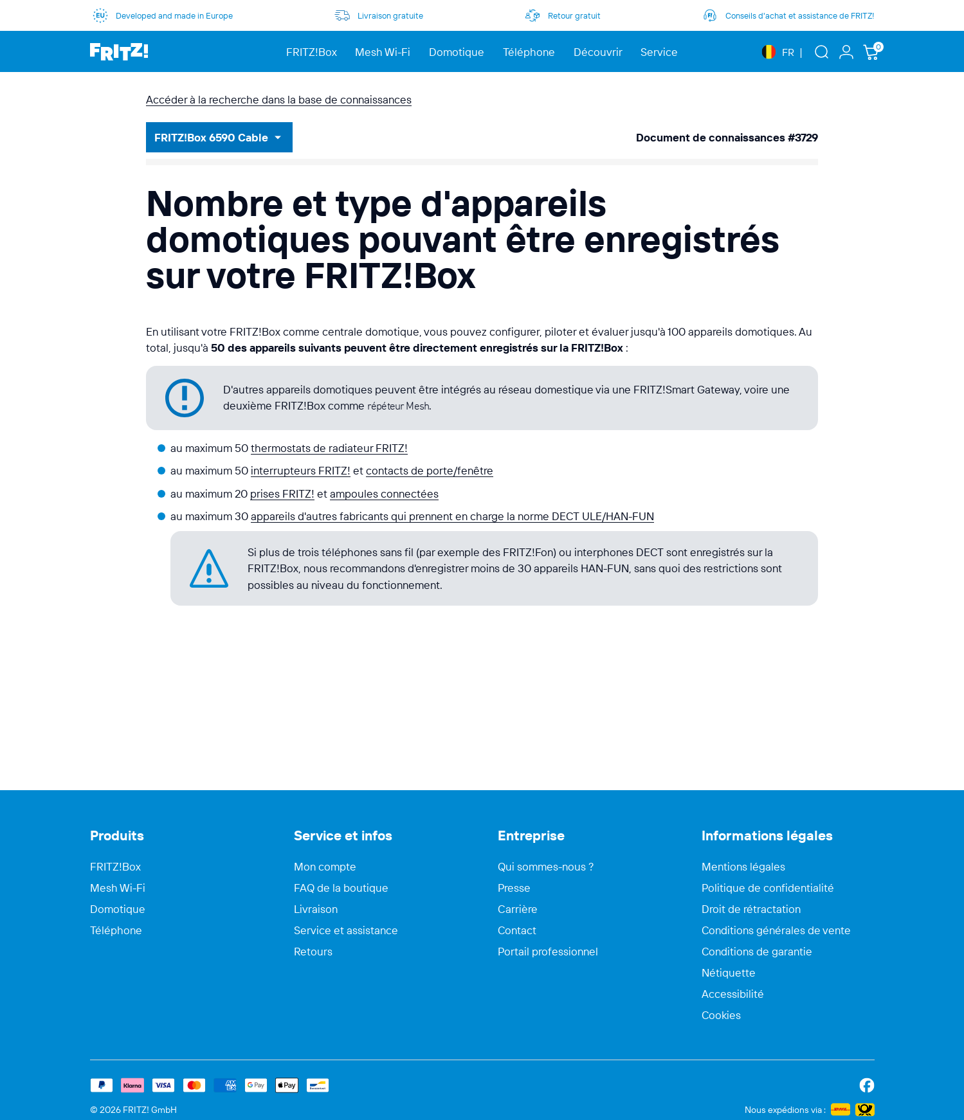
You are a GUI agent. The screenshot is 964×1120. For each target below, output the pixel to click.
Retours (313, 951)
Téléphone (116, 930)
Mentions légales (743, 866)
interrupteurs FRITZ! (300, 470)
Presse (514, 887)
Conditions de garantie (757, 951)
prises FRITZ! (282, 493)
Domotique (117, 909)
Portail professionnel (548, 951)
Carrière (518, 909)
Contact (517, 930)
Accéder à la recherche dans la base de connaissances (279, 99)
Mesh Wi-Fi (117, 887)
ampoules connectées (384, 493)
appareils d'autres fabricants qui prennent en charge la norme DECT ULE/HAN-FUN (452, 516)
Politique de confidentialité (768, 887)
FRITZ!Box (115, 866)
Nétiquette (729, 972)
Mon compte (325, 866)
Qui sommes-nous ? (546, 866)
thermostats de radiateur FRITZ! (329, 448)
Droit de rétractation (751, 909)
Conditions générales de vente (776, 930)
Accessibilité (733, 994)
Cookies (721, 1015)
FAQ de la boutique (341, 887)
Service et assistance (346, 930)
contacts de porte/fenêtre (429, 470)
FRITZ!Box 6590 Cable (211, 137)
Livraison (316, 909)
